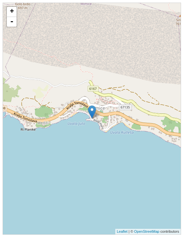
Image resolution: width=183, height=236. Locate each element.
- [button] (11, 22)
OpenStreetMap (147, 231)
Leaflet (122, 231)
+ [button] (12, 12)
